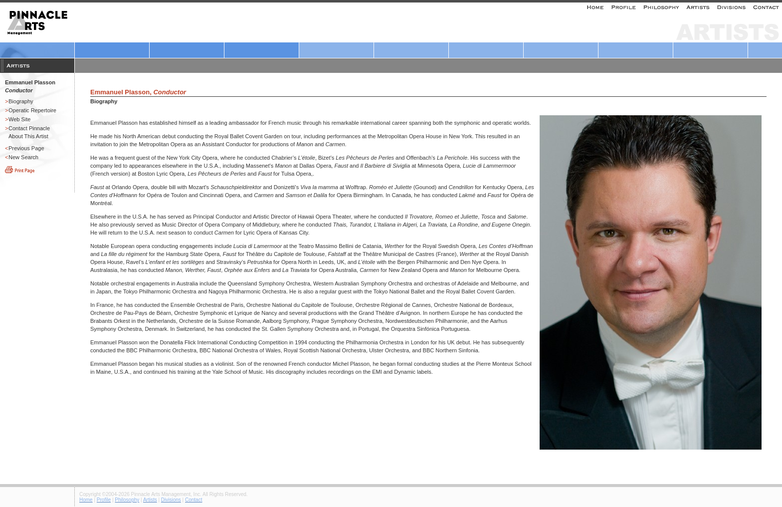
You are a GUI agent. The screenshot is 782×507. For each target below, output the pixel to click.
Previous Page (26, 148)
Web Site (19, 119)
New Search (23, 157)
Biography (20, 101)
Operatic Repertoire (32, 110)
